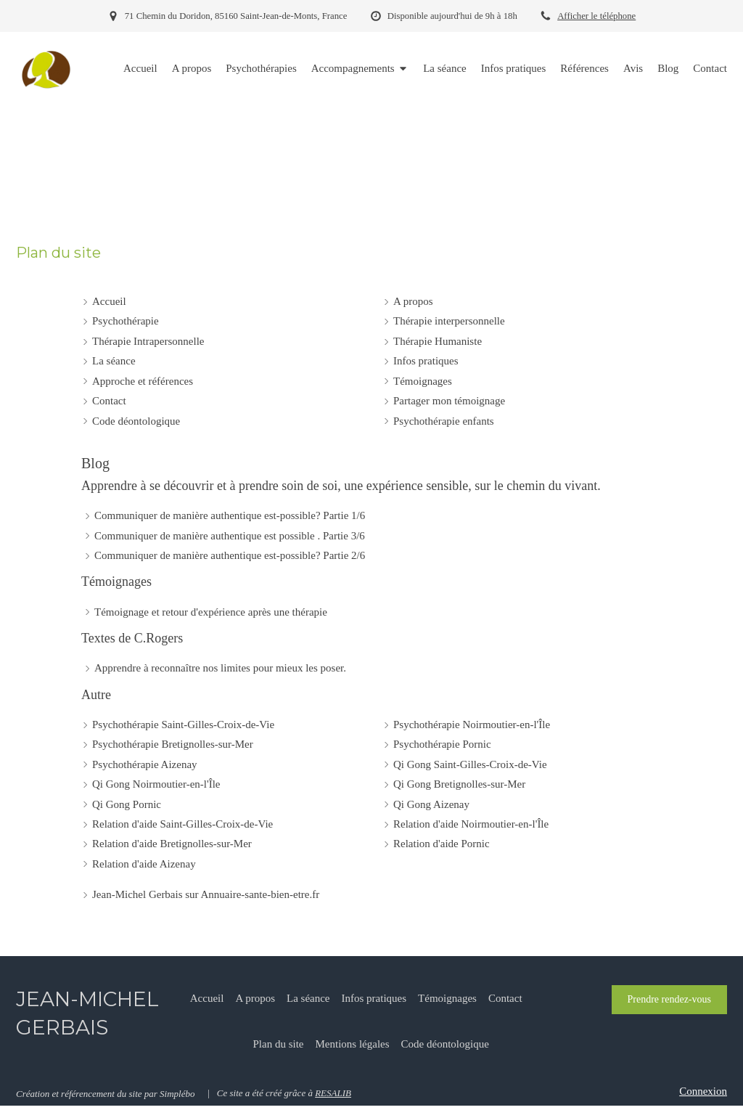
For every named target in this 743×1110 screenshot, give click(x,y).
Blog (95, 463)
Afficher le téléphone (596, 16)
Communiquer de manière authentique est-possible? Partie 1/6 (229, 515)
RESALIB (333, 1092)
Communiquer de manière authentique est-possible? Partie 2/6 (229, 555)
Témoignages (116, 581)
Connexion (703, 1091)
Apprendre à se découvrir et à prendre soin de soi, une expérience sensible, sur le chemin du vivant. (341, 485)
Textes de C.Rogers (132, 638)
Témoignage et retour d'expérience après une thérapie (210, 612)
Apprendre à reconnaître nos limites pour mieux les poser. (220, 668)
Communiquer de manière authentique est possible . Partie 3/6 (229, 536)
